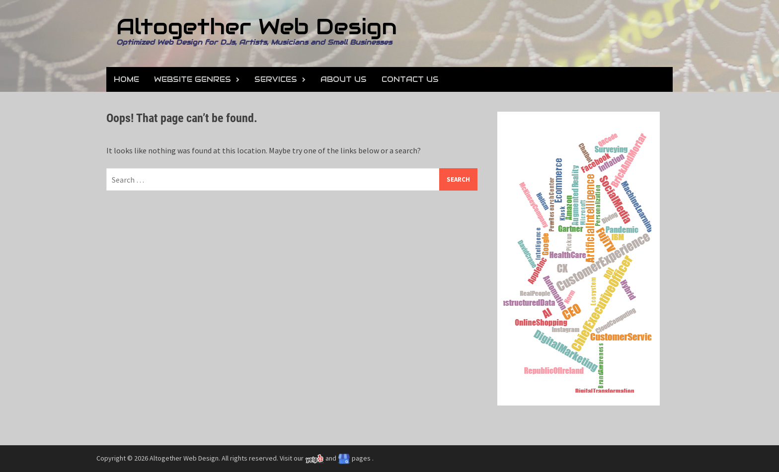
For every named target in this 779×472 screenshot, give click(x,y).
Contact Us (410, 79)
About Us (343, 79)
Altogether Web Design (256, 26)
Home (126, 79)
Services (275, 79)
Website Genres (192, 79)
